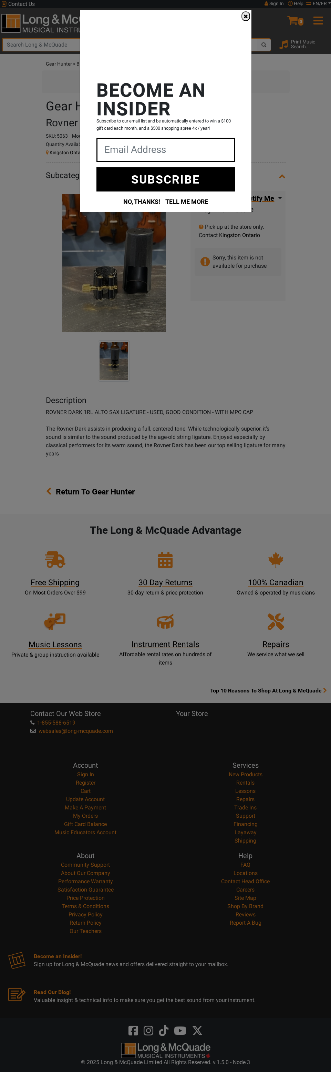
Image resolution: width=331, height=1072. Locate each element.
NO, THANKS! (141, 201)
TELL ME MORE (186, 201)
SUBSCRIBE (165, 179)
